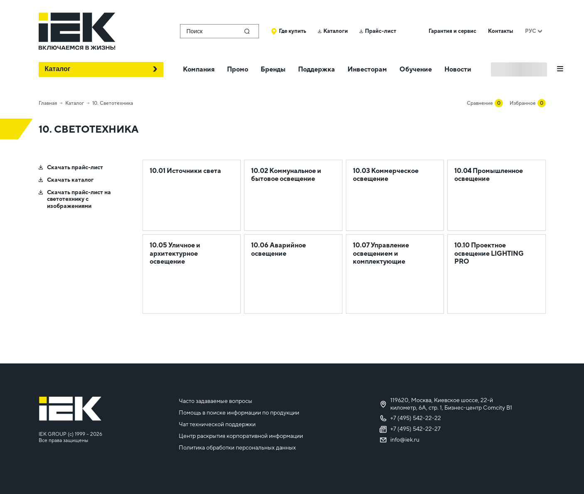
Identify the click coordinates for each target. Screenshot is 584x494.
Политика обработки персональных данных (237, 447)
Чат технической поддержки (217, 424)
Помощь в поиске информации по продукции (239, 412)
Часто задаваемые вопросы (215, 401)
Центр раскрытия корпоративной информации (241, 435)
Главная (48, 103)
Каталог (74, 103)
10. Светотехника (112, 103)
